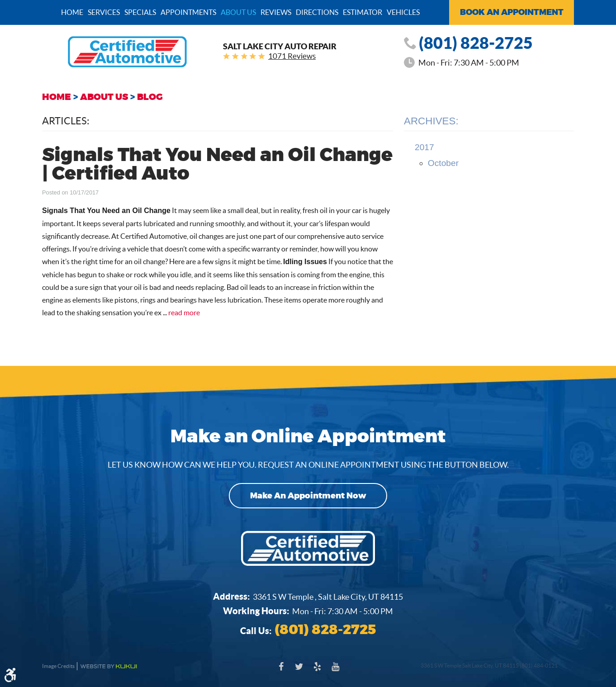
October (443, 163)
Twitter (299, 671)
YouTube (335, 671)
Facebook (281, 671)
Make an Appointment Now (308, 495)
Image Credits (58, 666)
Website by (108, 666)
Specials (140, 12)
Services (104, 12)
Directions (317, 12)
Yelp (317, 671)
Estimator (362, 12)
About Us (238, 12)
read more (184, 312)
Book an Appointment (512, 12)
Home (72, 12)
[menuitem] (72, 12)
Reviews (276, 12)
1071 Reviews (292, 56)
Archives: (431, 121)
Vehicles (403, 12)
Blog (150, 97)
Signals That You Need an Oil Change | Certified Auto (217, 164)
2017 (424, 147)
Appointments (188, 12)
